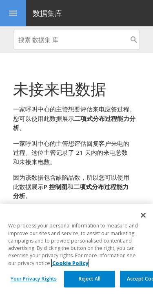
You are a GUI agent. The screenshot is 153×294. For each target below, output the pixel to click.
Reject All (89, 278)
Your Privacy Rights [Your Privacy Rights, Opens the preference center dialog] (34, 278)
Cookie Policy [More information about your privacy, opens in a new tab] (70, 263)
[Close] (143, 215)
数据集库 (47, 13)
